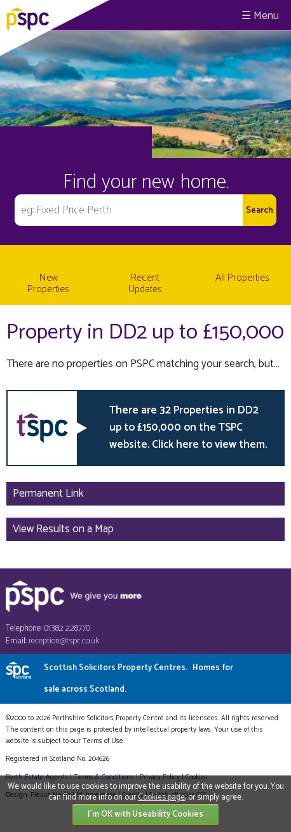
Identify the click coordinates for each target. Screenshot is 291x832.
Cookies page (161, 797)
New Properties (48, 283)
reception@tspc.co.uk (64, 641)
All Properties (242, 277)
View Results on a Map (63, 529)
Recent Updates (145, 283)
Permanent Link (48, 493)
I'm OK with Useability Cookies (145, 814)
